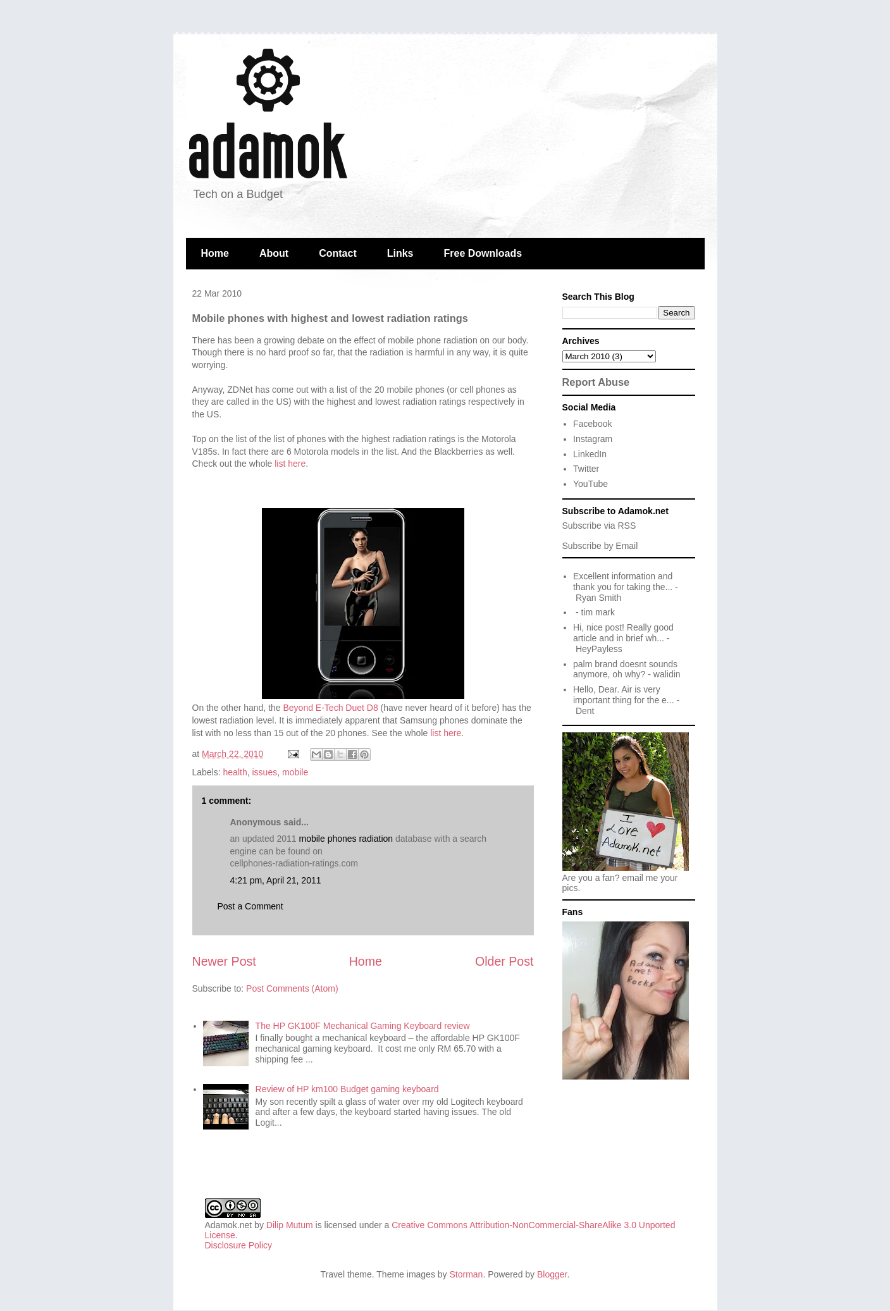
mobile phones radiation (347, 839)
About (273, 253)
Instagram (592, 439)
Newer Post (224, 961)
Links (400, 253)
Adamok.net (228, 1225)
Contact (338, 253)
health (235, 772)
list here (290, 464)
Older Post (504, 961)
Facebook (592, 424)
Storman (466, 1274)
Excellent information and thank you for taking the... (622, 581)
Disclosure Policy (239, 1245)
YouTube (590, 484)
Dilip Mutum (289, 1225)
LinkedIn (590, 454)
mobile (295, 772)
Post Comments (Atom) (292, 988)
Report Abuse (596, 382)
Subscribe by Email (600, 546)
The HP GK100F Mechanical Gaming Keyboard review (363, 1026)
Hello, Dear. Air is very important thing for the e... (623, 694)
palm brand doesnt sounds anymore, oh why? (625, 669)
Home (215, 253)
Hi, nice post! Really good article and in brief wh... (623, 632)
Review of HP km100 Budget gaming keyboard (347, 1089)
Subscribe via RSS (599, 525)
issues (264, 772)
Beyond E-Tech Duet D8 (330, 708)
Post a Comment (250, 906)
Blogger (552, 1274)
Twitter (586, 469)
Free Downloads (483, 253)
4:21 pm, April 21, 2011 (275, 880)
